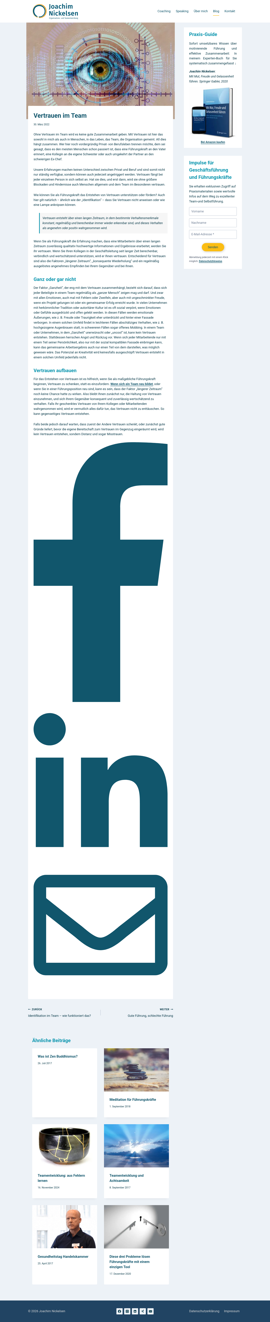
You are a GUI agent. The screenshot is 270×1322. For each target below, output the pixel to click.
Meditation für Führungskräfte (133, 1100)
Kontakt (230, 11)
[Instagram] (127, 1311)
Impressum (232, 1311)
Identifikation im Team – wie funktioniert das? (62, 1012)
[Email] (101, 991)
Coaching (164, 11)
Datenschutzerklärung (204, 1311)
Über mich (201, 11)
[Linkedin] (135, 1311)
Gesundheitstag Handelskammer (63, 1257)
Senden (213, 247)
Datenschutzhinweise (210, 261)
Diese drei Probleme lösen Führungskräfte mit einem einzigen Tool (130, 1262)
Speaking (182, 11)
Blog (216, 11)
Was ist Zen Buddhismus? (57, 1056)
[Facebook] (101, 701)
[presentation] (136, 1070)
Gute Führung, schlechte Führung (138, 1012)
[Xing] (143, 1311)
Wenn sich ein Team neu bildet (131, 384)
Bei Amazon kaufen (213, 142)
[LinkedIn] (101, 855)
